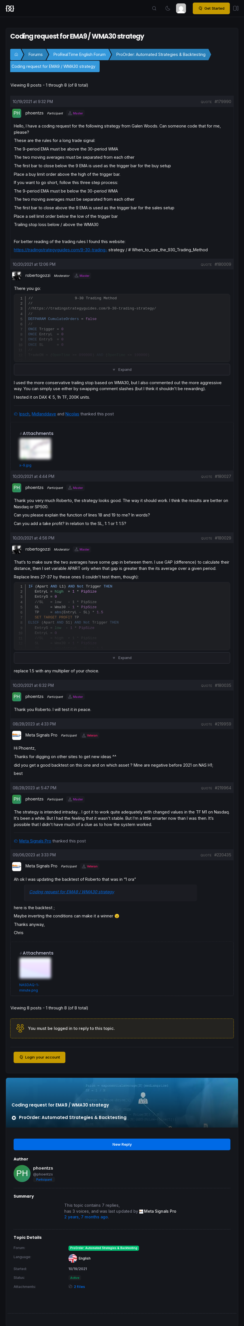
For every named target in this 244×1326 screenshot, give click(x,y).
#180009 (223, 264)
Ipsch (24, 413)
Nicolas (72, 413)
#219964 (223, 787)
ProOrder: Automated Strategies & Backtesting (161, 54)
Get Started (211, 8)
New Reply (122, 1144)
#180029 (223, 538)
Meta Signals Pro (35, 840)
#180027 (223, 476)
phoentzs (43, 1168)
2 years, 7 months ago (86, 1217)
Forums (36, 54)
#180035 (223, 685)
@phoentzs (43, 1174)
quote (206, 102)
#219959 (223, 723)
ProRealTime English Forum (79, 54)
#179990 (223, 101)
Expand (121, 369)
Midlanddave (44, 413)
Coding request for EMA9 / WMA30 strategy (53, 66)
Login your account (39, 1057)
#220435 (222, 854)
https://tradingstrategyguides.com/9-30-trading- (60, 249)
